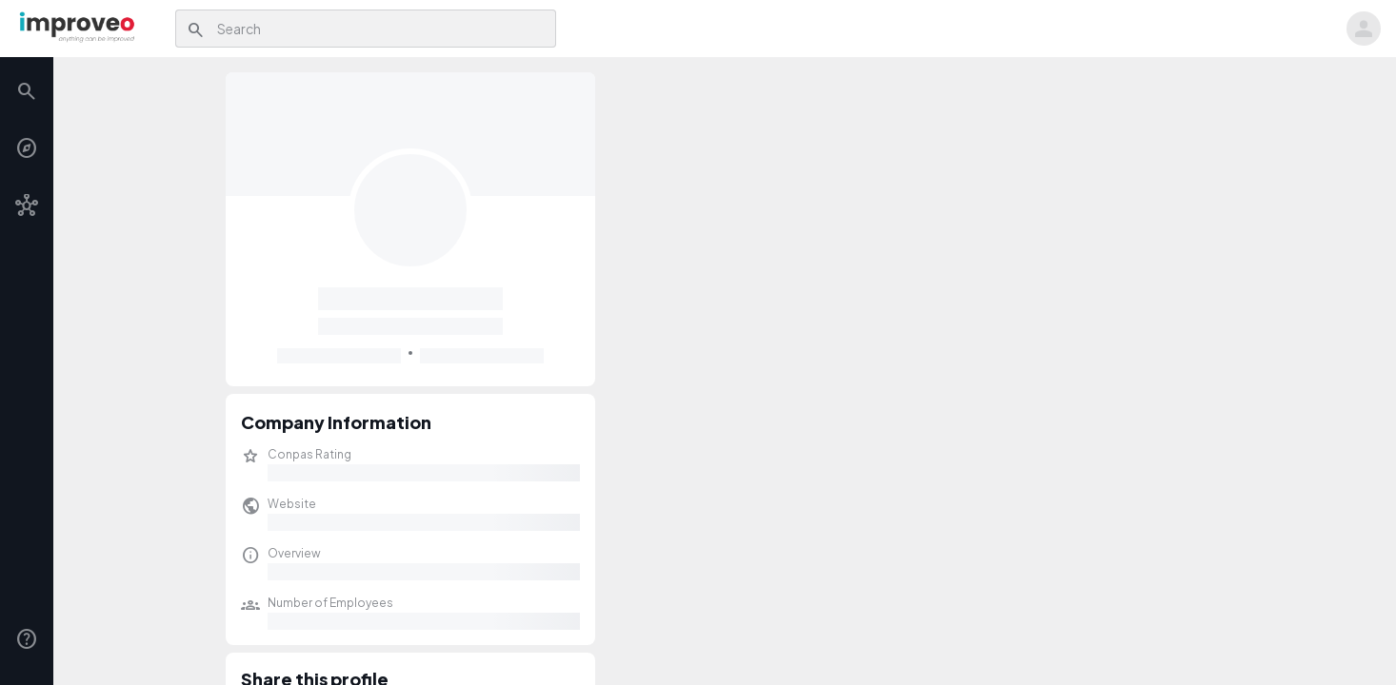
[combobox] (381, 28)
